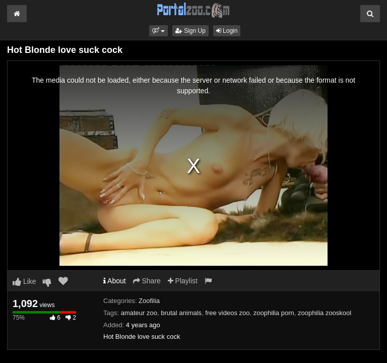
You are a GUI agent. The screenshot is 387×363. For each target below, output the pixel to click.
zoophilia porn (273, 313)
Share (147, 281)
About (114, 281)
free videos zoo (227, 313)
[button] (158, 30)
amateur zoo (139, 313)
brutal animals (181, 313)
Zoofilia (149, 301)
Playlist (183, 281)
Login (227, 30)
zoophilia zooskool (324, 313)
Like (24, 281)
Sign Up (190, 30)
